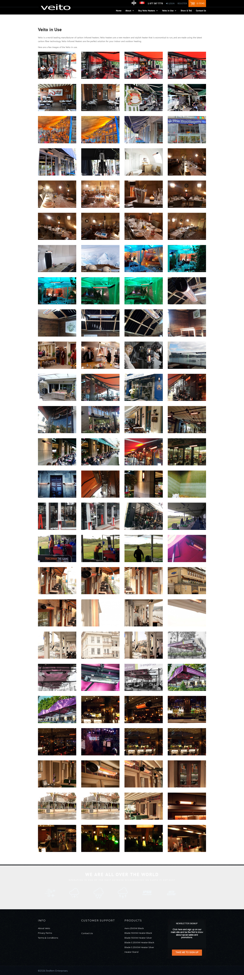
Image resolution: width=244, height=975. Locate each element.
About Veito (44, 928)
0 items (200, 3)
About (128, 11)
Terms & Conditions (48, 938)
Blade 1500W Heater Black (138, 933)
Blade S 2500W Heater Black (139, 942)
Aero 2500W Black (134, 928)
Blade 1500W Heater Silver (138, 938)
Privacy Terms (45, 933)
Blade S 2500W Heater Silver (139, 947)
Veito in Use (168, 11)
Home (118, 11)
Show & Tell (186, 11)
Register (182, 3)
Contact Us (201, 11)
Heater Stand (131, 952)
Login (170, 3)
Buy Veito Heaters (146, 11)
